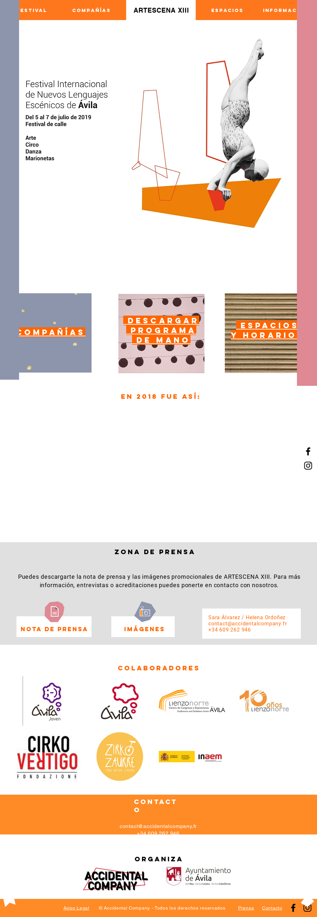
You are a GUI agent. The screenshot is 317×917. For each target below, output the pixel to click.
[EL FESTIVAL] (26, 10)
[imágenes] (144, 629)
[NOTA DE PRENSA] (54, 629)
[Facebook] (308, 451)
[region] (48, 333)
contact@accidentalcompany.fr (247, 624)
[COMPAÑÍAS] (91, 10)
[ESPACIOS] (227, 10)
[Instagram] (307, 907)
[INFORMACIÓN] (285, 10)
